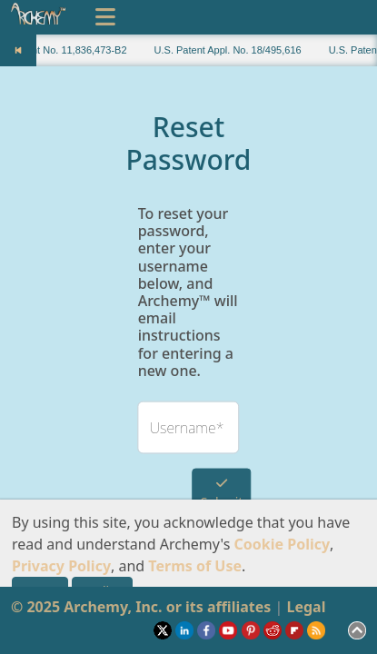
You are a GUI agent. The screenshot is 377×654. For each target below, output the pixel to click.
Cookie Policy (282, 544)
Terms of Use (195, 566)
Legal (305, 607)
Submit (222, 493)
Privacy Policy (61, 566)
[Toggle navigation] (105, 17)
